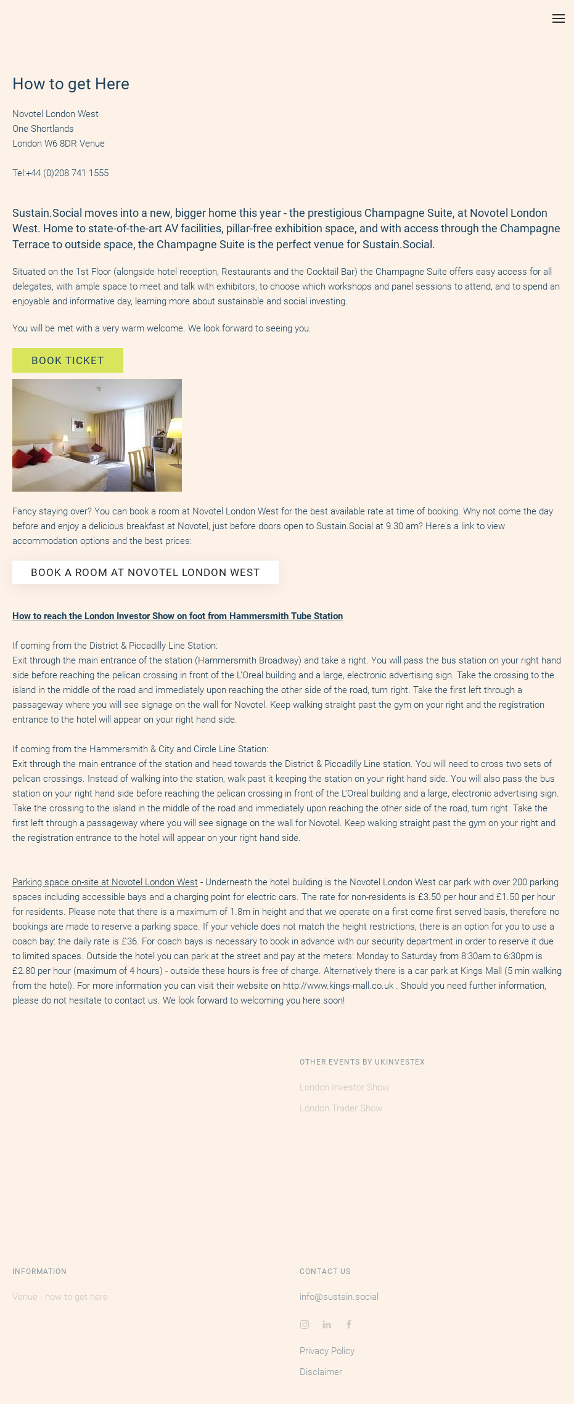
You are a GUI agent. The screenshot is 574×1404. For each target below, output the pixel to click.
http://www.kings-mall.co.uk (338, 985)
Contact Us (325, 1271)
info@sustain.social (339, 1296)
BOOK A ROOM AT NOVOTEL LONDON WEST (145, 572)
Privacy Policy (327, 1351)
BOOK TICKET (67, 360)
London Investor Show (344, 1087)
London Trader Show (341, 1108)
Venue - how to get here (60, 1296)
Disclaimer (321, 1372)
